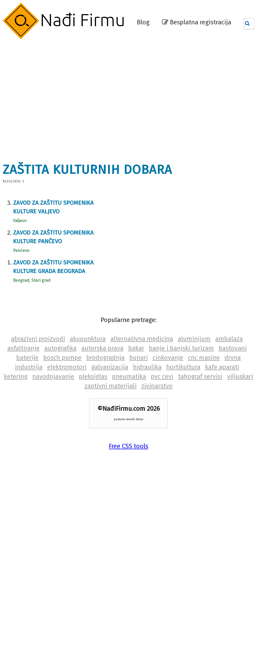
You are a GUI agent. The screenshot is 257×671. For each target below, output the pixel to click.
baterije (27, 357)
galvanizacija (109, 367)
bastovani (233, 348)
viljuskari (240, 376)
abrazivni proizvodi (38, 338)
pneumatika (129, 376)
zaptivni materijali (110, 386)
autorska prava (102, 348)
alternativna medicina (141, 338)
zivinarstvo (157, 386)
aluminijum (194, 338)
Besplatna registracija (196, 22)
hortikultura (183, 367)
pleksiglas (93, 376)
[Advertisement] (51, 98)
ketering (16, 376)
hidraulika (147, 367)
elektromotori (67, 367)
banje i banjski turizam (181, 348)
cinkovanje (168, 357)
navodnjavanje (53, 376)
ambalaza (229, 338)
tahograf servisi (200, 376)
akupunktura (88, 338)
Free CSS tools (128, 446)
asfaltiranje (23, 348)
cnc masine (204, 357)
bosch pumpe (62, 357)
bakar (136, 348)
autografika (60, 348)
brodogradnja (105, 357)
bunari (138, 357)
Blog (143, 22)
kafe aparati (222, 367)
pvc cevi (162, 376)
